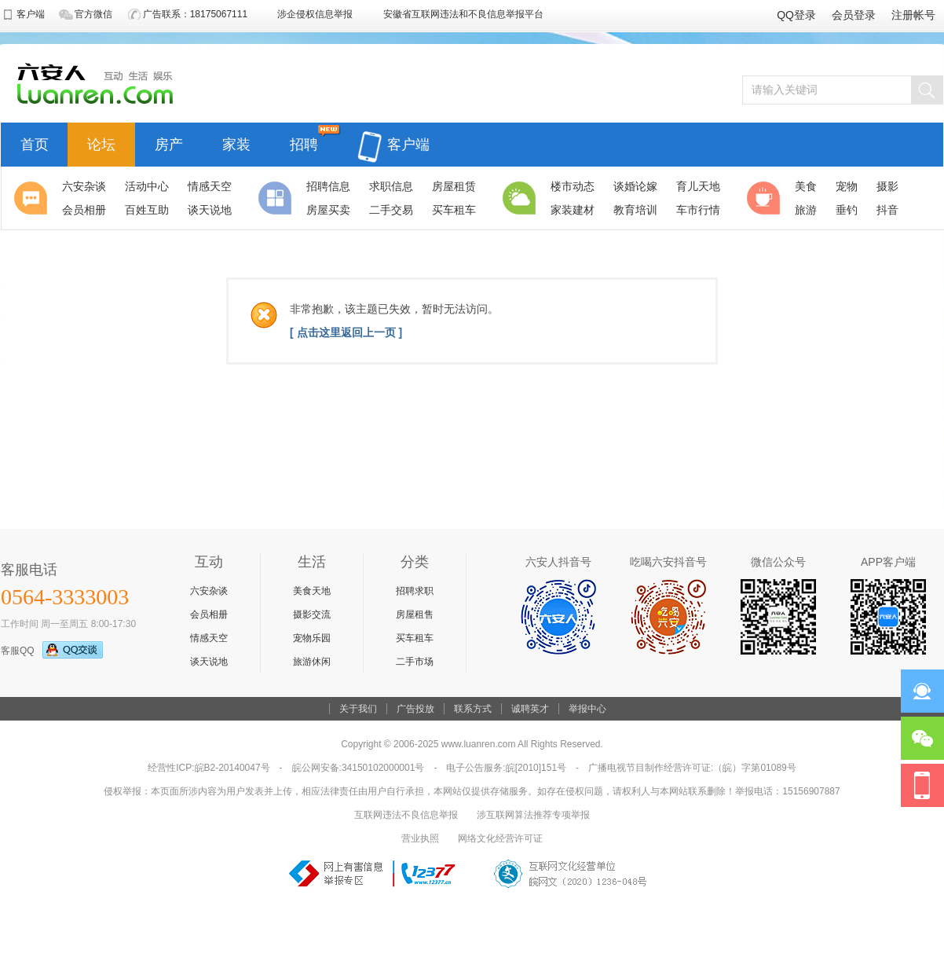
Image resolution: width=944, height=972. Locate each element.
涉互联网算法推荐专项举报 (533, 814)
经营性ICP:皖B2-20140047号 (208, 767)
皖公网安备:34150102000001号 (358, 767)
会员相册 (209, 614)
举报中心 (587, 708)
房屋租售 (415, 614)
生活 (521, 198)
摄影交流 (312, 614)
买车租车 (415, 638)
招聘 (304, 143)
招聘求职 (415, 590)
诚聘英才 (530, 708)
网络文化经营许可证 (500, 838)
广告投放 (415, 708)
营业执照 (420, 838)
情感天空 (209, 638)
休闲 (765, 198)
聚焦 (33, 198)
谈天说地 (209, 661)
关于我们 (358, 708)
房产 (169, 143)
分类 (277, 198)
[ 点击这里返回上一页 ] (346, 332)
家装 (236, 143)
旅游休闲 (312, 661)
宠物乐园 (312, 638)
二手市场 (415, 661)
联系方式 (473, 708)
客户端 (393, 136)
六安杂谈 (209, 590)
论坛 (101, 143)
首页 (34, 143)
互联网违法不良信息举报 (406, 814)
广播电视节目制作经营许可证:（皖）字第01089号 (692, 767)
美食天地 (312, 590)
